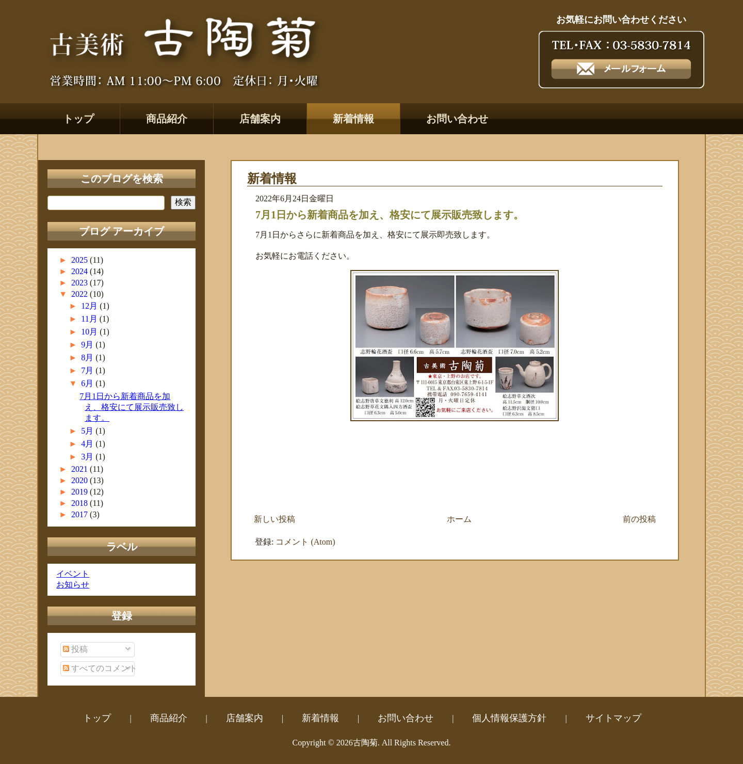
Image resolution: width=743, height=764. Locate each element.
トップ (78, 118)
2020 (80, 480)
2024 (80, 271)
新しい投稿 (274, 519)
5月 (88, 430)
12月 (90, 305)
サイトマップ (613, 718)
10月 (90, 331)
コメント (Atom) (305, 541)
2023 (80, 282)
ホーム (459, 519)
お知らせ (72, 584)
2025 (80, 260)
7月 (88, 370)
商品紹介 (166, 118)
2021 (80, 469)
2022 (80, 294)
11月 (90, 318)
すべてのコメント (100, 668)
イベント (72, 573)
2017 (80, 514)
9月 (88, 344)
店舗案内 (260, 118)
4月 (88, 443)
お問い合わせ (457, 118)
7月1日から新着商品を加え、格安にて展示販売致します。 (131, 407)
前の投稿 (639, 519)
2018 (80, 503)
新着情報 (353, 118)
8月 (88, 357)
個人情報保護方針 (509, 718)
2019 (80, 491)
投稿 (75, 649)
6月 (88, 383)
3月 (88, 456)
